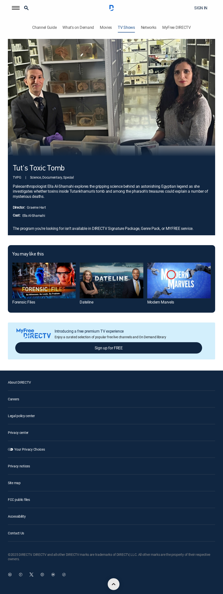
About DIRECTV (19, 382)
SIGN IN (200, 8)
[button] (16, 8)
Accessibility (17, 516)
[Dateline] (111, 280)
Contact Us (16, 533)
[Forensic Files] (44, 280)
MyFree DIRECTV (176, 27)
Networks (148, 27)
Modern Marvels (160, 302)
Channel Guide (44, 27)
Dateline (86, 302)
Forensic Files (23, 302)
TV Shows (126, 27)
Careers (13, 399)
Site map (14, 482)
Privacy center (18, 432)
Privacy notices (19, 466)
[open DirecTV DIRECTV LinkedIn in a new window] (10, 575)
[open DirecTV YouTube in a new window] (53, 575)
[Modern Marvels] (179, 280)
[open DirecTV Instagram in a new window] (42, 575)
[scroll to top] (113, 584)
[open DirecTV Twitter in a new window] (31, 575)
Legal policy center (21, 415)
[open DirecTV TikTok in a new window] (64, 575)
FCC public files (19, 499)
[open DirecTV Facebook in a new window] (21, 575)
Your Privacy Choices (29, 449)
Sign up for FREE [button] (109, 348)
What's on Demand (78, 27)
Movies (106, 27)
